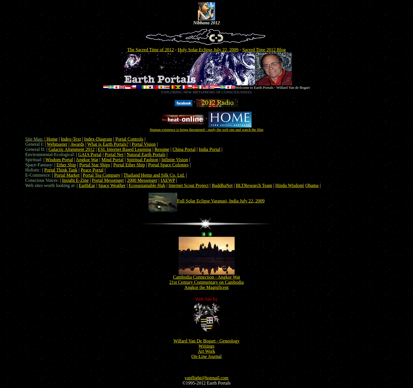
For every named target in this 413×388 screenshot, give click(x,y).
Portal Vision (144, 144)
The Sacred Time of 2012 (150, 49)
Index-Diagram (98, 139)
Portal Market (66, 175)
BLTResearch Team (254, 185)
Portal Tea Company (101, 175)
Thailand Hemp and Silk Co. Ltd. (154, 175)
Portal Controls (129, 139)
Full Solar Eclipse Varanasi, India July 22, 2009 (221, 200)
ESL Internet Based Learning (124, 149)
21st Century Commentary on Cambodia (206, 282)
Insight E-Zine (75, 180)
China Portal (183, 149)
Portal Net (114, 154)
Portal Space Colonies (168, 164)
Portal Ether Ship (129, 164)
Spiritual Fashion (142, 159)
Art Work (206, 351)
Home (52, 139)
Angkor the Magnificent (206, 287)
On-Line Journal (206, 356)
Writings (206, 346)
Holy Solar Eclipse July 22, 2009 (208, 49)
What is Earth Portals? (107, 144)
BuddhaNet (222, 185)
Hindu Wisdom (289, 185)
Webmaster (57, 144)
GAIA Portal (89, 154)
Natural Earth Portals (146, 154)
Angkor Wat (87, 159)
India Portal (209, 149)
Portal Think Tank (60, 170)
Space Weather (112, 185)
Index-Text (71, 139)
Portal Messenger (108, 180)
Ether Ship (66, 164)
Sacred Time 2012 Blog (264, 49)
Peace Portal (92, 170)
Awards (77, 144)
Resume (162, 149)
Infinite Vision (174, 159)
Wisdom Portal (59, 159)
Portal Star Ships (94, 164)
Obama (312, 185)
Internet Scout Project (189, 185)
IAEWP (168, 180)
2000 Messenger (142, 180)
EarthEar (87, 185)
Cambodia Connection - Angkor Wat (206, 277)
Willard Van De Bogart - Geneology (207, 340)
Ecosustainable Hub (147, 185)
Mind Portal (113, 159)
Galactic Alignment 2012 (71, 149)
